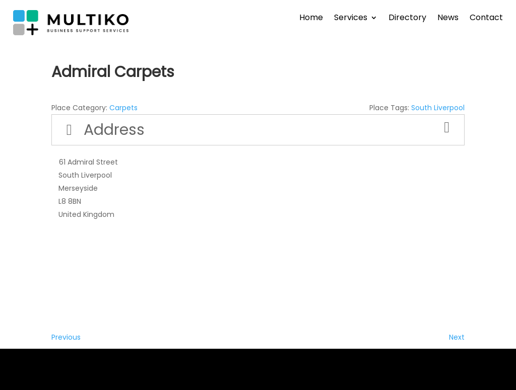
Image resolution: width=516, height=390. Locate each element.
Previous (66, 337)
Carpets (123, 108)
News (448, 18)
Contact (486, 18)
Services (350, 18)
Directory (407, 18)
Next (457, 337)
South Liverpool (438, 108)
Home (311, 18)
